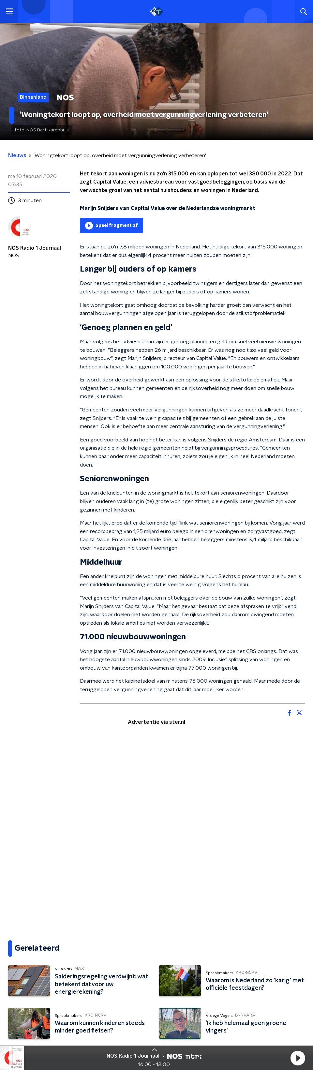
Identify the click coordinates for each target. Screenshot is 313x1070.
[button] (297, 1058)
